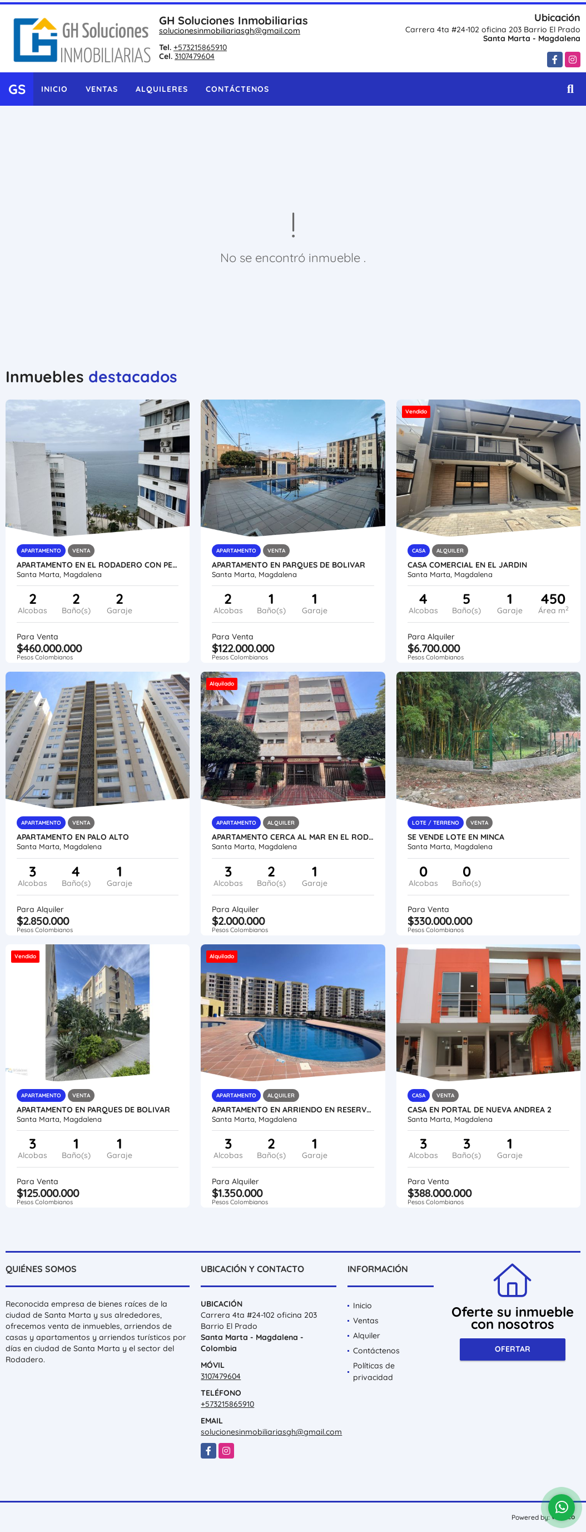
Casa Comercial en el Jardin (467, 564)
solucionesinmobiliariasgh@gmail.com (229, 31)
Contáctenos (237, 89)
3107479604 (195, 56)
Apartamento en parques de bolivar (288, 564)
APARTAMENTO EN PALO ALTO (73, 836)
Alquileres (162, 89)
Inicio (54, 89)
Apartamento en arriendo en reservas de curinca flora (293, 1109)
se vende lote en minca (456, 836)
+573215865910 (200, 47)
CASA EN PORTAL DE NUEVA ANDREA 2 (480, 1109)
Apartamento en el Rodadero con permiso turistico (97, 564)
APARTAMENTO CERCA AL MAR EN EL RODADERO (293, 836)
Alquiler (366, 1336)
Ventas (102, 89)
